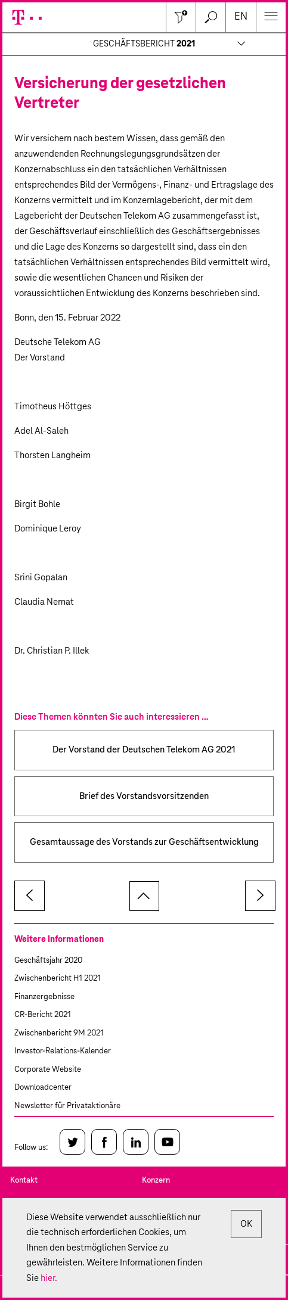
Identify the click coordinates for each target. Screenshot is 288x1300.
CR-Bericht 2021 (42, 1014)
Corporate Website (47, 1069)
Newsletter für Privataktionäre (67, 1106)
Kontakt (24, 1180)
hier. (49, 1278)
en (240, 17)
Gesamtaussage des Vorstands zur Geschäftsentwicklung (144, 842)
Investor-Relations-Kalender (62, 1051)
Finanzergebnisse (44, 997)
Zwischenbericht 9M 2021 (59, 1033)
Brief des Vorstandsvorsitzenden (144, 796)
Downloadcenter (43, 1087)
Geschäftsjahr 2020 (48, 960)
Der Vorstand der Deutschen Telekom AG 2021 (144, 750)
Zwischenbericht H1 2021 (57, 978)
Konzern (156, 1180)
